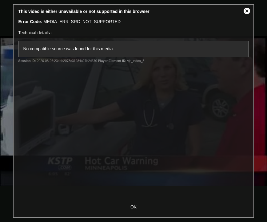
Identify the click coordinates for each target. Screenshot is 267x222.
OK (133, 206)
